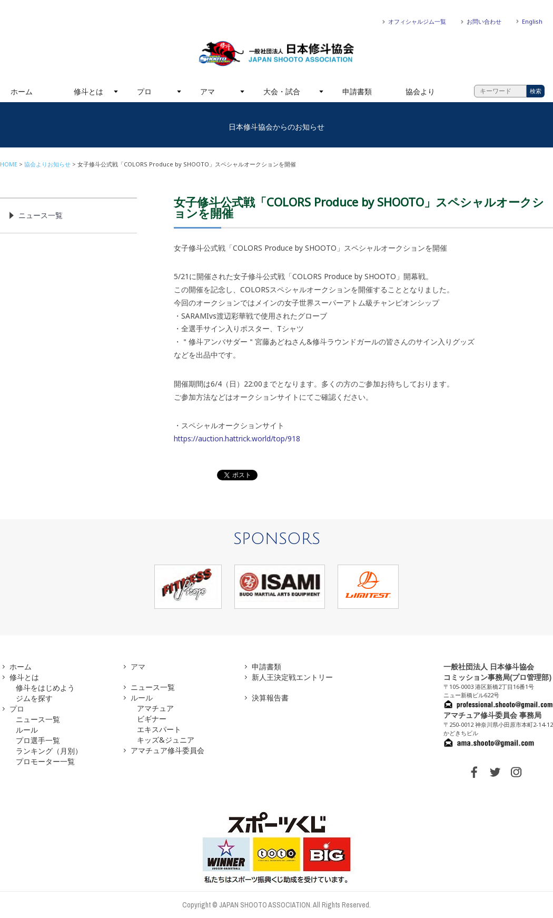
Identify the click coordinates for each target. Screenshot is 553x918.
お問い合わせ (484, 21)
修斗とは (88, 91)
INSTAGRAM (516, 772)
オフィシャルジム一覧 (417, 21)
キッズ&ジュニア (165, 740)
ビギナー (151, 719)
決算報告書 (270, 698)
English (532, 21)
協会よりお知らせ (47, 164)
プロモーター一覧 (45, 761)
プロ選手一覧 (38, 740)
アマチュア (155, 708)
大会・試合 (281, 91)
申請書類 (357, 91)
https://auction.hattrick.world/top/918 (237, 438)
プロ (144, 91)
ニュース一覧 (40, 215)
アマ (207, 91)
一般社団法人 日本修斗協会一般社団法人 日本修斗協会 (276, 53)
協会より (420, 91)
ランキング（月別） (49, 751)
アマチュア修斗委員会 (167, 750)
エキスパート (159, 729)
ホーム (22, 91)
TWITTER (495, 772)
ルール (27, 730)
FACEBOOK (474, 772)
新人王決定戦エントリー (292, 677)
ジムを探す (34, 698)
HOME (8, 164)
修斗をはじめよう (45, 688)
